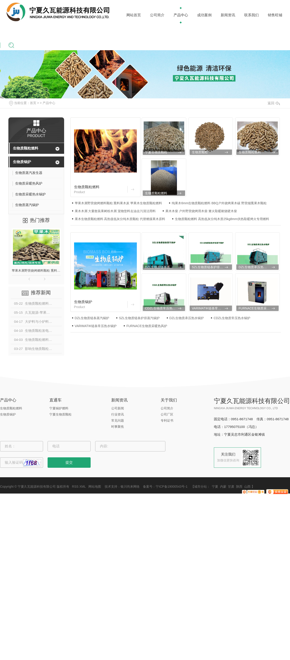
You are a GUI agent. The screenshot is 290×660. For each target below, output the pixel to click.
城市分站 (200, 486)
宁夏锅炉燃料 (58, 408)
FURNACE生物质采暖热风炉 (259, 308)
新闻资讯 (228, 15)
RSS (75, 486)
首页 (33, 103)
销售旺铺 (275, 15)
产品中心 (181, 15)
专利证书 (167, 420)
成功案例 (204, 15)
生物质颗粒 (200, 152)
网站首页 (133, 15)
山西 (247, 486)
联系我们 (251, 15)
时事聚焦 (117, 426)
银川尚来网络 (130, 486)
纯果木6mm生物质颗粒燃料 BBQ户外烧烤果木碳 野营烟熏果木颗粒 (219, 203)
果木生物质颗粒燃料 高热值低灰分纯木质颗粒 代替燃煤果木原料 (120, 219)
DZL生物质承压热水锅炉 (256, 267)
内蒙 (223, 486)
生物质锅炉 (22, 162)
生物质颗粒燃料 (25, 148)
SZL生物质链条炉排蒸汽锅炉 (212, 267)
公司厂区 (167, 414)
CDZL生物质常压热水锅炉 (163, 308)
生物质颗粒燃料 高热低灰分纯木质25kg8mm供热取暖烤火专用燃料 (222, 219)
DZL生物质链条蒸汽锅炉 (162, 267)
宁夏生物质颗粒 (156, 152)
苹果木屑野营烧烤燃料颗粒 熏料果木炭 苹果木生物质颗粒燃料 (36, 270)
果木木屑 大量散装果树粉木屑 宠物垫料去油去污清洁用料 (115, 211)
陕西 (239, 486)
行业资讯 (117, 414)
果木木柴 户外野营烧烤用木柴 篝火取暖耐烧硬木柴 (201, 211)
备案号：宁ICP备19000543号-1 (165, 486)
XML (82, 486)
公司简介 (157, 15)
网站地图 (94, 486)
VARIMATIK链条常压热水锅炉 (212, 308)
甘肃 (231, 486)
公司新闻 (117, 408)
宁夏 (215, 486)
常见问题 (117, 420)
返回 (274, 103)
